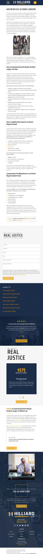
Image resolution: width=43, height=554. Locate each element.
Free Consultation (21, 506)
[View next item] (23, 336)
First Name (5, 244)
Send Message (8, 278)
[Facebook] (17, 525)
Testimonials (31, 531)
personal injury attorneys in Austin (15, 426)
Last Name (5, 248)
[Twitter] (14, 525)
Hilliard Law (25, 57)
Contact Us (31, 534)
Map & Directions (21, 545)
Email (4, 256)
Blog (21, 534)
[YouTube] (22, 525)
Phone (4, 252)
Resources (21, 531)
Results (21, 536)
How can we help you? (7, 263)
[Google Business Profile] (28, 525)
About (11, 531)
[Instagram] (25, 525)
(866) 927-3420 (28, 218)
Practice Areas (11, 534)
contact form (19, 220)
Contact (9, 408)
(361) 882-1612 (21, 522)
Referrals (11, 536)
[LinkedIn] (20, 525)
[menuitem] (21, 290)
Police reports (11, 146)
